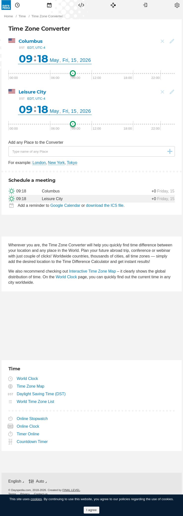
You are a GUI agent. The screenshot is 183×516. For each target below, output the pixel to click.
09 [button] (26, 58)
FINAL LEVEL (71, 490)
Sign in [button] (145, 5)
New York (56, 163)
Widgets (81, 5)
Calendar (49, 5)
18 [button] (42, 58)
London (39, 163)
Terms (12, 494)
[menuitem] (17, 5)
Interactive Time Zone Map (92, 271)
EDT (30, 47)
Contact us (41, 494)
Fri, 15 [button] (69, 60)
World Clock (66, 277)
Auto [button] (40, 481)
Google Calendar (65, 205)
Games (113, 5)
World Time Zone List (35, 401)
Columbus (31, 41)
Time (17, 5)
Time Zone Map (30, 386)
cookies (36, 499)
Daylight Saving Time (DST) (41, 394)
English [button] (14, 481)
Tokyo (72, 163)
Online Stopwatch (32, 419)
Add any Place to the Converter (35, 142)
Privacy (25, 494)
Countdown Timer (32, 442)
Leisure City (32, 92)
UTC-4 (40, 47)
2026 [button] (85, 60)
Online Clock (28, 426)
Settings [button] (177, 5)
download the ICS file (104, 205)
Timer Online (28, 434)
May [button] (54, 60)
